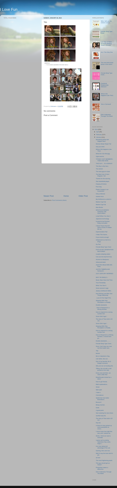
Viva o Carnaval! (106, 104)
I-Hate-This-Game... (102, 234)
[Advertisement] (65, 179)
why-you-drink (100, 146)
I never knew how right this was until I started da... (104, 432)
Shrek (97, 387)
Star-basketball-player (102, 181)
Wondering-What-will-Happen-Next (102, 140)
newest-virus (100, 196)
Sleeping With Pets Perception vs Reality (103, 301)
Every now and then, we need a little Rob (103, 373)
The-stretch (99, 169)
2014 (96, 129)
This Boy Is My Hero (102, 166)
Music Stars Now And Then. (104, 280)
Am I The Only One (107, 52)
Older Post (83, 196)
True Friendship (101, 282)
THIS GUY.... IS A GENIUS (104, 163)
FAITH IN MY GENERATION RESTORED (104, 250)
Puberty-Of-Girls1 (101, 184)
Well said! (99, 390)
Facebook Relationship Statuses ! (104, 85)
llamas (98, 353)
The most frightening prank (104, 460)
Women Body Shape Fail (103, 144)
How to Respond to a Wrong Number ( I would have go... (104, 336)
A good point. (100, 410)
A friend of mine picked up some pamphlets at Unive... (104, 427)
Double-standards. (101, 305)
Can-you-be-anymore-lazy (104, 257)
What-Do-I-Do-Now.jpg (103, 153)
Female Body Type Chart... (104, 343)
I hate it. (98, 392)
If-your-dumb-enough (102, 237)
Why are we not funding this (104, 366)
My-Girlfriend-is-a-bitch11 (103, 199)
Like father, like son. (102, 359)
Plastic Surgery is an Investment (102, 190)
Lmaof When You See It (103, 216)
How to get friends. (101, 381)
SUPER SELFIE (101, 416)
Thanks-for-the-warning (103, 178)
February (99, 134)
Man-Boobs (99, 207)
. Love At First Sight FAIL (103, 298)
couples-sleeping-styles (103, 254)
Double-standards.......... (103, 341)
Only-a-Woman (100, 194)
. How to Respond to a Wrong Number (103, 308)
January (99, 137)
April (97, 132)
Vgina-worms (100, 156)
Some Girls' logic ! (101, 316)
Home (66, 196)
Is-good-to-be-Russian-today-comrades (103, 222)
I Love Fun (8, 9)
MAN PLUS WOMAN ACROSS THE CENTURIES (102, 211)
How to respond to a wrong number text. (104, 331)
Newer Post (49, 196)
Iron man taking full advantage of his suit (103, 447)
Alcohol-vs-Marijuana (102, 259)
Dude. (98, 407)
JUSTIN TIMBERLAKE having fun (103, 270)
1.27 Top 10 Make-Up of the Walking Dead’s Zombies (106, 43)
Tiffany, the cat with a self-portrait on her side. (104, 369)
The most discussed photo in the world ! (107, 63)
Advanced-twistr (101, 262)
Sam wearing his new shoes (104, 413)
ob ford (98, 457)
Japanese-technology (102, 219)
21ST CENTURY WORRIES (104, 273)
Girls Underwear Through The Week (107, 115)
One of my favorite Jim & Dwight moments (103, 362)
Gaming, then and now (103, 450)
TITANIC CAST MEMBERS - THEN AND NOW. (104, 160)
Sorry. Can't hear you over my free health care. (104, 347)
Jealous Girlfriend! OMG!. (103, 291)
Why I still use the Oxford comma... (106, 22)
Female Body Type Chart (103, 247)
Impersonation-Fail (101, 232)
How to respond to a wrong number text (104, 312)
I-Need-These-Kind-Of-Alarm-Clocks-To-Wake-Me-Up (104, 227)
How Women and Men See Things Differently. (104, 294)
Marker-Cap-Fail (101, 202)
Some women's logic (102, 288)
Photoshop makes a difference (102, 468)
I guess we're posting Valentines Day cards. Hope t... (103, 441)
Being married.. (100, 405)
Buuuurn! (99, 402)
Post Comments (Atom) (59, 200)
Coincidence (99, 395)
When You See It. (101, 285)
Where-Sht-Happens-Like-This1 (107, 94)
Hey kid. (98, 423)
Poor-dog (99, 186)
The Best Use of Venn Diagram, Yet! (102, 175)
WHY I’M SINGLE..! (102, 277)
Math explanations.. (102, 384)
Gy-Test (98, 244)
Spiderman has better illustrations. (102, 398)
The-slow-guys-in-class (103, 171)
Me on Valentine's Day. (103, 356)
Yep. (97, 350)
